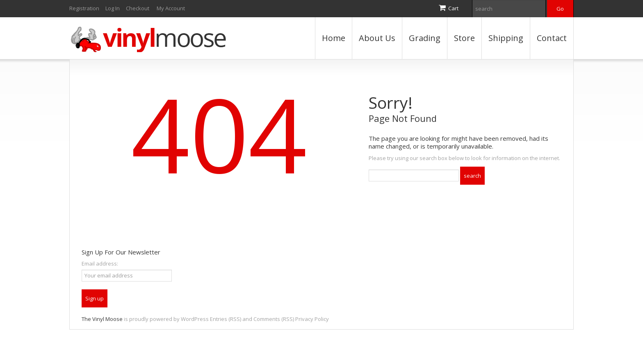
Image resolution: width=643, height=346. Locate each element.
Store (464, 38)
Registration (84, 8)
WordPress (195, 319)
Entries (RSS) (225, 319)
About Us (377, 38)
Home (333, 38)
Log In (112, 8)
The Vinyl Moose (102, 319)
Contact (552, 38)
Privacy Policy (312, 319)
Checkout (137, 8)
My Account (171, 8)
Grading (424, 38)
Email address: (100, 263)
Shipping (505, 38)
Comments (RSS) (273, 319)
